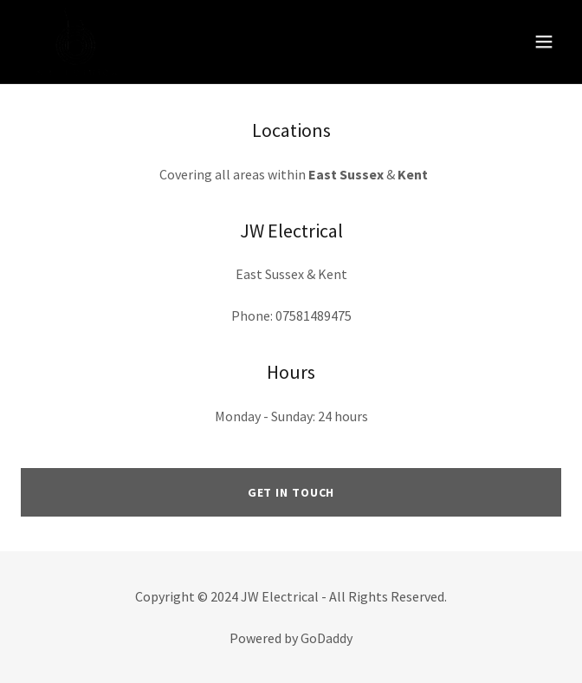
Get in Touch (291, 492)
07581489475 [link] (313, 315)
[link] (76, 41)
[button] (544, 41)
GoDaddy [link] (326, 638)
